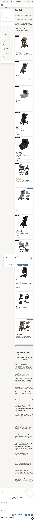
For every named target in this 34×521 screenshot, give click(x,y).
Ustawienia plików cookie (11, 265)
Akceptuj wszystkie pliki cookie (22, 265)
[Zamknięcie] (29, 255)
